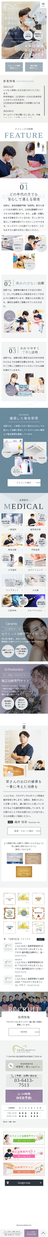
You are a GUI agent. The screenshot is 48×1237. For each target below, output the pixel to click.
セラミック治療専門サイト (14, 67)
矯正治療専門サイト (34, 67)
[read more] (20, 955)
